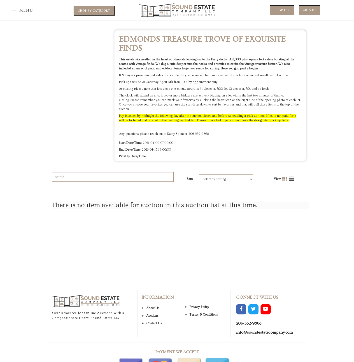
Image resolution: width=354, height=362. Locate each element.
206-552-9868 (248, 341)
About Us (152, 326)
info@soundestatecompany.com (264, 349)
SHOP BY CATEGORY (94, 11)
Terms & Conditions (203, 332)
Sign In (309, 10)
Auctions (152, 333)
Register (282, 10)
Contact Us (154, 341)
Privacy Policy (199, 324)
